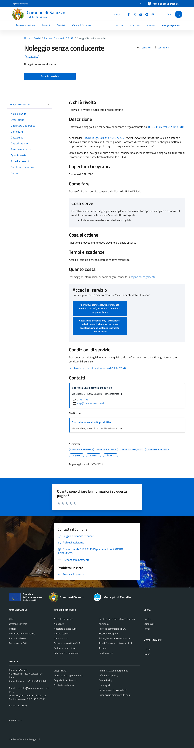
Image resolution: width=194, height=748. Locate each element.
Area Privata (15, 720)
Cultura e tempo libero (65, 648)
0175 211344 (81, 399)
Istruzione (135, 25)
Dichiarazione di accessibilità (113, 690)
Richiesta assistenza (64, 685)
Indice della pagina (30, 104)
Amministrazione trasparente (113, 670)
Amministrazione (25, 25)
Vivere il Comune (81, 25)
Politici (12, 628)
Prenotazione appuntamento (68, 675)
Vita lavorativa (106, 653)
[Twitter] (133, 14)
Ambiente (59, 624)
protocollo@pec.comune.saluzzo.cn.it (27, 695)
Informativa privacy (108, 675)
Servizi (61, 25)
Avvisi (147, 628)
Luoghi (147, 649)
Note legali (104, 685)
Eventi (147, 654)
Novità (46, 25)
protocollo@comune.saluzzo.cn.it (32, 688)
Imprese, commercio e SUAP (113, 628)
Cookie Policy (105, 680)
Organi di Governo (18, 624)
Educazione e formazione (66, 653)
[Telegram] (146, 14)
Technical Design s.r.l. (29, 739)
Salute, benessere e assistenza (114, 638)
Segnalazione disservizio (66, 680)
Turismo (151, 25)
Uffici (11, 619)
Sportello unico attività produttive (91, 422)
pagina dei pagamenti (142, 277)
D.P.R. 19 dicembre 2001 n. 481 (166, 127)
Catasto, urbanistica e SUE (67, 643)
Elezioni (119, 25)
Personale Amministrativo (22, 633)
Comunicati (149, 624)
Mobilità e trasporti (108, 633)
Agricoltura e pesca (63, 619)
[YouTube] (140, 14)
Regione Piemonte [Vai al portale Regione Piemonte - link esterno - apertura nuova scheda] (20, 3)
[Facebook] (127, 14)
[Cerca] (178, 14)
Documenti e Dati (18, 643)
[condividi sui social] (144, 47)
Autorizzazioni (61, 638)
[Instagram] (152, 14)
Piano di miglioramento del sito (114, 695)
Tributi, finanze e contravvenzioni (115, 643)
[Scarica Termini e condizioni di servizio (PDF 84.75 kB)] (98, 368)
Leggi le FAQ (60, 670)
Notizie (147, 619)
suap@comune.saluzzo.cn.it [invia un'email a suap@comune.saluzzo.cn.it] (88, 403)
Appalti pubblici (61, 633)
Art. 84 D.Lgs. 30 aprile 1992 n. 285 (104, 138)
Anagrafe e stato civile (65, 628)
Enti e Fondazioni (17, 638)
